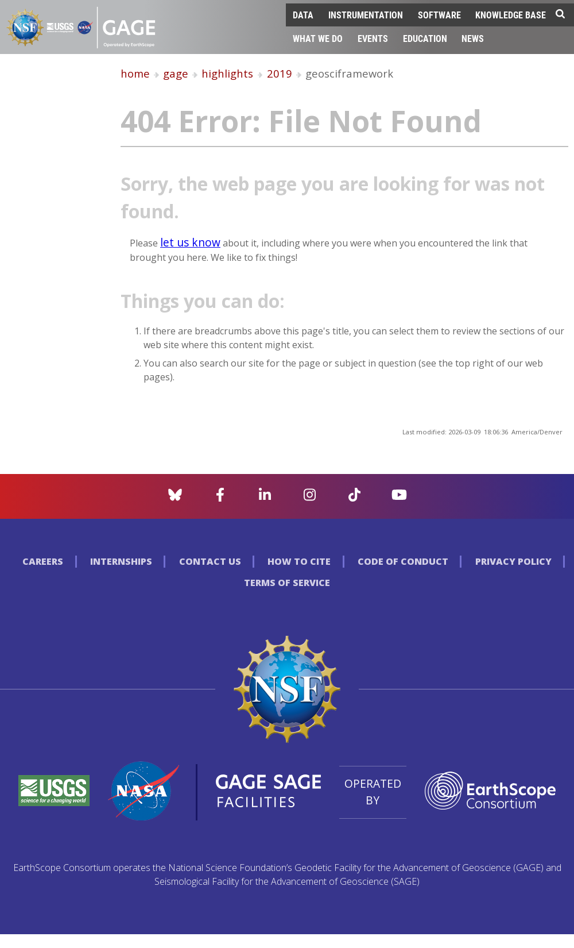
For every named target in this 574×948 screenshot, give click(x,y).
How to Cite (299, 561)
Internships (121, 561)
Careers (42, 561)
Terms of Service (287, 582)
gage (175, 73)
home (135, 73)
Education (425, 38)
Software (439, 15)
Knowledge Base (510, 15)
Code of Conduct (403, 561)
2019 (279, 73)
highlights (227, 73)
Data (303, 15)
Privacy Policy (513, 561)
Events (373, 38)
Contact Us (210, 561)
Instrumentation (365, 15)
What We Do (318, 38)
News (472, 38)
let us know (190, 242)
